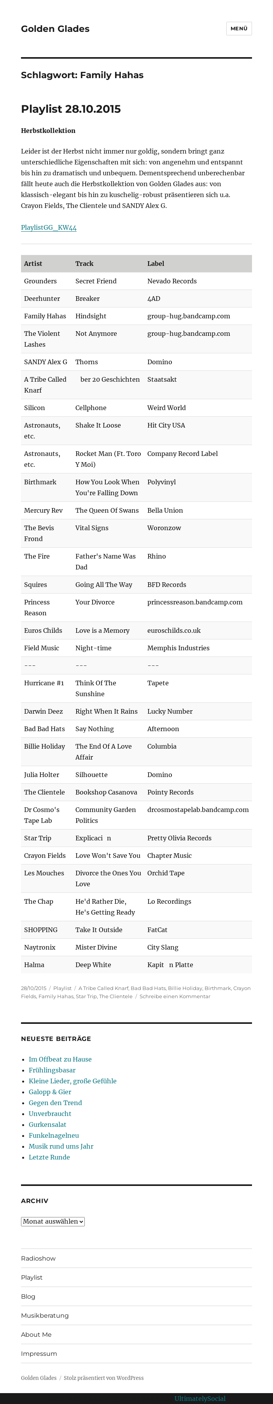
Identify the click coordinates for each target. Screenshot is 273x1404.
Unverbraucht (50, 1114)
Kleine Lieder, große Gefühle (73, 1081)
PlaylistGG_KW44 (49, 227)
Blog (28, 1296)
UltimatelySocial (200, 1398)
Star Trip (86, 996)
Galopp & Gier (50, 1092)
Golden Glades (55, 28)
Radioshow (38, 1258)
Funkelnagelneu (54, 1135)
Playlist (62, 988)
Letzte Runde (49, 1157)
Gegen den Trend (55, 1103)
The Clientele (116, 996)
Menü (239, 28)
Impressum (39, 1353)
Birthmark (218, 988)
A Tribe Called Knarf (103, 988)
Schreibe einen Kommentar (175, 996)
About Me (36, 1334)
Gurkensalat (47, 1124)
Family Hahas (56, 996)
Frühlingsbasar (52, 1070)
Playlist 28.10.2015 (71, 108)
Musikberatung (45, 1315)
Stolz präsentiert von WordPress (104, 1378)
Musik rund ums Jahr (61, 1146)
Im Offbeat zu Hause (60, 1059)
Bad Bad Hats (148, 988)
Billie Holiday (185, 988)
